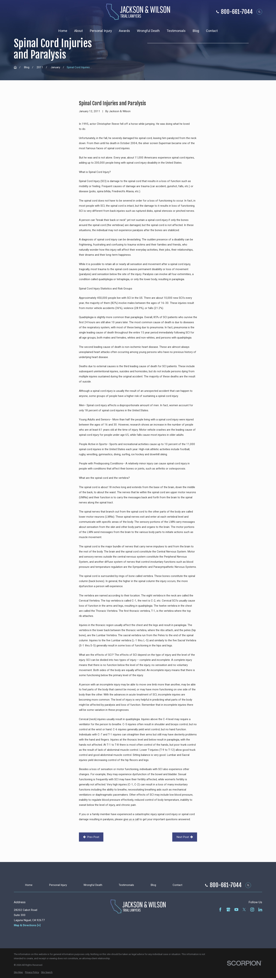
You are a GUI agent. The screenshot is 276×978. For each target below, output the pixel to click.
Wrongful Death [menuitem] (148, 31)
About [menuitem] (78, 31)
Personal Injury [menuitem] (101, 31)
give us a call (131, 819)
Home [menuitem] (62, 31)
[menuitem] (18, 972)
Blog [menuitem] (196, 31)
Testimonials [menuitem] (176, 31)
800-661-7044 (237, 12)
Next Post (184, 837)
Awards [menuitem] (124, 31)
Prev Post (91, 837)
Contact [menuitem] (212, 31)
